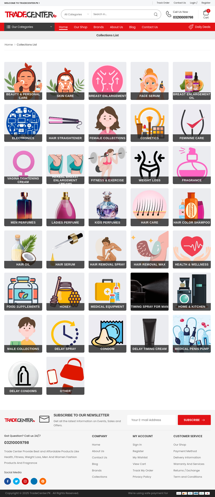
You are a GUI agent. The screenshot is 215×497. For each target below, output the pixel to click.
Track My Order (143, 470)
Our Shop (80, 27)
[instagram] (25, 481)
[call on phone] (168, 14)
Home (63, 27)
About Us (116, 27)
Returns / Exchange (186, 470)
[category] (76, 14)
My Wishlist (140, 457)
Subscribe (192, 420)
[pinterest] (42, 481)
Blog (132, 27)
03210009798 (183, 17)
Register (206, 2)
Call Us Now (180, 11)
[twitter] (16, 481)
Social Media (13, 472)
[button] (29, 27)
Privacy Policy (142, 477)
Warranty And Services (188, 464)
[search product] (156, 14)
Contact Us (180, 2)
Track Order (163, 2)
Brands (99, 27)
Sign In (137, 445)
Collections (99, 477)
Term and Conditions (187, 477)
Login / (193, 2)
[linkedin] (34, 481)
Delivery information (187, 457)
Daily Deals (199, 26)
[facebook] (7, 481)
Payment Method (185, 451)
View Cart (139, 464)
